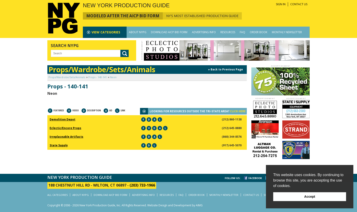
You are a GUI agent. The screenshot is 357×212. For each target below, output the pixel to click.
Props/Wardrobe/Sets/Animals (66, 77)
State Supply (59, 145)
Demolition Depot (62, 119)
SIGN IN (281, 4)
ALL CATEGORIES (57, 195)
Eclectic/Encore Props (65, 128)
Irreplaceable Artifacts (66, 137)
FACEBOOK (255, 178)
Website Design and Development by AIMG (175, 205)
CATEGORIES (106, 32)
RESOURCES (227, 32)
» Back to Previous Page (225, 69)
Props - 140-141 (97, 77)
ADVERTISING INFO (204, 32)
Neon (113, 77)
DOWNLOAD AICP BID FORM (169, 32)
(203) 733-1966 (142, 185)
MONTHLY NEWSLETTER (287, 32)
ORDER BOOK (258, 32)
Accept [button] (309, 196)
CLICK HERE (238, 111)
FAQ (242, 32)
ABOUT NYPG (137, 32)
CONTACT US (298, 4)
